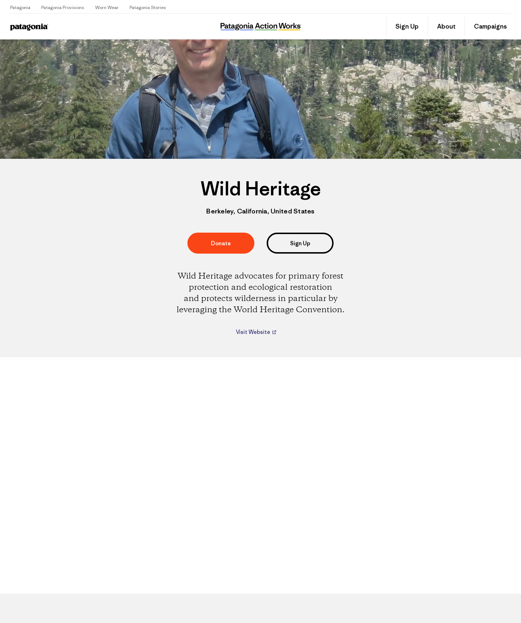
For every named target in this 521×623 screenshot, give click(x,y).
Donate (221, 243)
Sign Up (407, 26)
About (446, 26)
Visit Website (253, 332)
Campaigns (490, 26)
